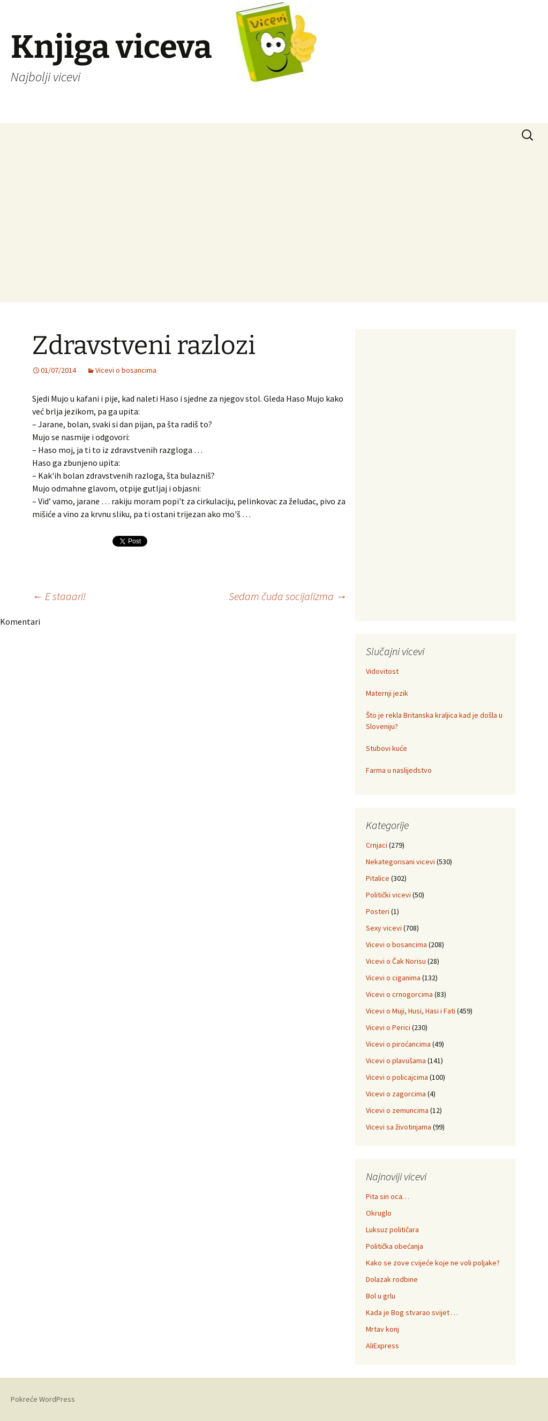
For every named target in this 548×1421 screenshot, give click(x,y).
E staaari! (59, 596)
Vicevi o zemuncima (397, 1110)
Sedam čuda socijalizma (288, 596)
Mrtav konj (382, 1329)
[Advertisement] (274, 227)
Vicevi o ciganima (393, 977)
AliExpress (382, 1345)
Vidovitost (382, 671)
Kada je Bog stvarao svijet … (412, 1312)
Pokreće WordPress (43, 1399)
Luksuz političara (392, 1229)
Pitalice (377, 878)
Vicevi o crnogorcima (399, 994)
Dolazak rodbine (392, 1279)
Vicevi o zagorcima (396, 1094)
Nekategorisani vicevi (400, 861)
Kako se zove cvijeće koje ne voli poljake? (433, 1263)
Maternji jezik (387, 693)
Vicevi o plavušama (396, 1060)
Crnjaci (376, 845)
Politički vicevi (388, 895)
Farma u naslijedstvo (399, 770)
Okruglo (379, 1213)
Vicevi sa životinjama (398, 1127)
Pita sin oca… (387, 1196)
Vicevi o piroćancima (398, 1044)
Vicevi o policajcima (397, 1077)
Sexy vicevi (384, 928)
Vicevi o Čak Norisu (396, 961)
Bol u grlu (380, 1296)
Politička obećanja (394, 1246)
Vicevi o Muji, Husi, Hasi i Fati (410, 1011)
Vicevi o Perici (388, 1027)
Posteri (377, 911)
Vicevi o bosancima (125, 370)
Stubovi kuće (386, 748)
